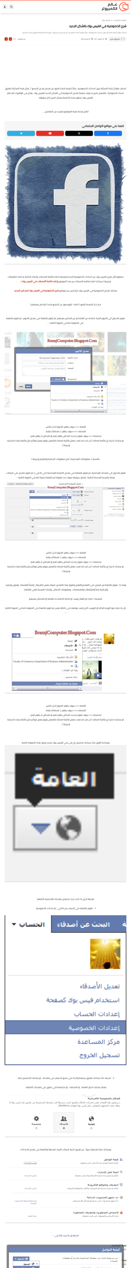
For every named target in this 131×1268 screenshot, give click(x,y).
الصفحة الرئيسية (120, 20)
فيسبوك (71, 7)
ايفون (41, 7)
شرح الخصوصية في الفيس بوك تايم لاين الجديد (36, 290)
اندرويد (47, 7)
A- (6, 39)
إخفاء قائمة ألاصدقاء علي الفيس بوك (40, 281)
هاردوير (28, 7)
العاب (52, 7)
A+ (10, 39)
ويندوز (85, 7)
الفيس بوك (106, 20)
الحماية (65, 7)
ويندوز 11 (78, 7)
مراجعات (34, 7)
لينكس (58, 7)
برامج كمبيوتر (93, 7)
